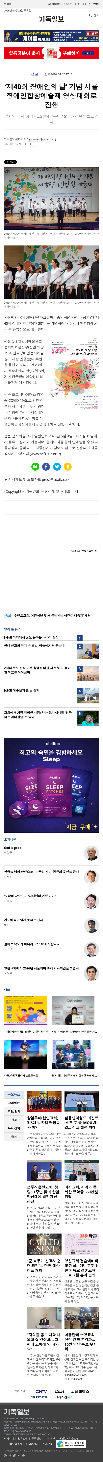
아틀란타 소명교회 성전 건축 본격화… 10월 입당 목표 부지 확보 (80, 1342)
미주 (77, 4)
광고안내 (23, 1438)
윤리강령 (47, 1444)
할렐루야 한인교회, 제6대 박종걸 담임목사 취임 (43, 1123)
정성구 (8, 852)
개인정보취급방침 (69, 1438)
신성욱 (8, 901)
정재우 (8, 877)
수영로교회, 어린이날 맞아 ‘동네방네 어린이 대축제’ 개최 (52, 615)
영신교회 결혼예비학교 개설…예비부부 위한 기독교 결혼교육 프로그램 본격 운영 (81, 1268)
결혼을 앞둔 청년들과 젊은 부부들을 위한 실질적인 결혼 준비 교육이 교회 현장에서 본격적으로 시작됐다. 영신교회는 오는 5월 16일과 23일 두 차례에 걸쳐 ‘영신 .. (81, 1291)
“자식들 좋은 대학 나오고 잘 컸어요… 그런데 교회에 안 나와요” (43, 1342)
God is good (12, 848)
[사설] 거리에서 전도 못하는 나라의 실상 (31, 637)
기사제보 (50, 1438)
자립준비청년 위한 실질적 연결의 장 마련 (26, 1031)
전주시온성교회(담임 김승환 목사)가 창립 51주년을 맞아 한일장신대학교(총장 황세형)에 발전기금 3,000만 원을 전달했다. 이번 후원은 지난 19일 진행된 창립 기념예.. (44, 1217)
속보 (8, 615)
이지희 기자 (22, 139)
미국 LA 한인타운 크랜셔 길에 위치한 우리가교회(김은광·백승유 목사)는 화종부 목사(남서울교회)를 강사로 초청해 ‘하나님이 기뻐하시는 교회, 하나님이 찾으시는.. (44, 1365)
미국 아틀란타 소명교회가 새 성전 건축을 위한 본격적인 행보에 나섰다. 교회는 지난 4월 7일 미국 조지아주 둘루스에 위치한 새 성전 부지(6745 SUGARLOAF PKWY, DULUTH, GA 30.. (81, 1367)
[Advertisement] (51, 583)
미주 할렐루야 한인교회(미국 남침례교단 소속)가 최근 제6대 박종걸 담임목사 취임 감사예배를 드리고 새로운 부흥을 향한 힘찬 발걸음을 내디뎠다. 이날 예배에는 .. (44, 1143)
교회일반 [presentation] (14, 1103)
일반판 (69, 4)
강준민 (8, 949)
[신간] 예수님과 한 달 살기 (21, 690)
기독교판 (56, 4)
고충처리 (33, 1444)
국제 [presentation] (14, 1137)
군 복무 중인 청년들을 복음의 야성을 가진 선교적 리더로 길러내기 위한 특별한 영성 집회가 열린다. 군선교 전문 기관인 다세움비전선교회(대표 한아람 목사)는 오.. (44, 1286)
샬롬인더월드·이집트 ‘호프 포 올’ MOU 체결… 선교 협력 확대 (81, 1123)
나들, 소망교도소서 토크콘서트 (21, 1075)
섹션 (7, 4)
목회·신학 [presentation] (14, 1128)
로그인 (96, 4)
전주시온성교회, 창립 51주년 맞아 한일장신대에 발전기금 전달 (43, 1194)
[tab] (14, 1103)
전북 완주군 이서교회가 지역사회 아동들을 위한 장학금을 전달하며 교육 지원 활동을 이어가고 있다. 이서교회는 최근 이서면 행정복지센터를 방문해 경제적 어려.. (81, 1213)
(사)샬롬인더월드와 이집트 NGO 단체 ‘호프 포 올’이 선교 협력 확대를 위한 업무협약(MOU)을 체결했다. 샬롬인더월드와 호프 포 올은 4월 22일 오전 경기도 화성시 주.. (81, 1143)
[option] (28, 1016)
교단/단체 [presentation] (14, 1111)
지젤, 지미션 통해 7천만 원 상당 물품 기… (74, 1031)
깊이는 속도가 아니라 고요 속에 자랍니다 (32, 944)
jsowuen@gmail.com (42, 139)
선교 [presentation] (14, 1120)
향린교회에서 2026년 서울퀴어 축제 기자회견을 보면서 (41, 968)
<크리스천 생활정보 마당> (84, 551)
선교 (34, 74)
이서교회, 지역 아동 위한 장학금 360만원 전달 (81, 1192)
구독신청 (86, 4)
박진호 (8, 925)
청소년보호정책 (16, 1444)
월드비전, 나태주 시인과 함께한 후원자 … (74, 1075)
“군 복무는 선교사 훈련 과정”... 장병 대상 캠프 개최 (43, 1265)
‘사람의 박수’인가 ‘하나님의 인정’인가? (30, 896)
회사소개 (9, 1438)
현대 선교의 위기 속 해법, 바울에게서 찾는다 (34, 646)
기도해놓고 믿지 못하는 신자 (23, 920)
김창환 (8, 973)
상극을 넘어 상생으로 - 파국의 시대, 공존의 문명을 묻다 (41, 872)
